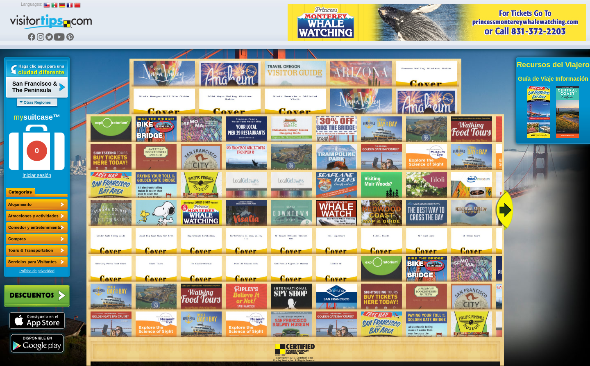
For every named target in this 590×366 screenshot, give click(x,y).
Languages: (31, 4)
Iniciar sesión (37, 175)
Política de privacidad (36, 271)
